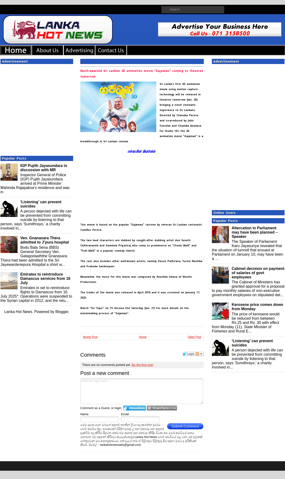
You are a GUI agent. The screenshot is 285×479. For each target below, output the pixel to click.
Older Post (194, 337)
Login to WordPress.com (162, 407)
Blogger (61, 312)
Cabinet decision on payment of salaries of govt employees (258, 273)
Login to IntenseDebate (134, 407)
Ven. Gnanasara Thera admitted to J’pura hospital (44, 240)
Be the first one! (142, 365)
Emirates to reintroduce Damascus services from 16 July (45, 278)
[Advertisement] (44, 108)
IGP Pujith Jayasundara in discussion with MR (43, 168)
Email (125, 414)
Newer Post (90, 337)
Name (84, 414)
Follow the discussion (199, 354)
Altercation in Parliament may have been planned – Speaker (255, 232)
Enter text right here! (141, 391)
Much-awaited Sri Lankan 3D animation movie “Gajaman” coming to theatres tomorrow (141, 73)
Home (143, 337)
